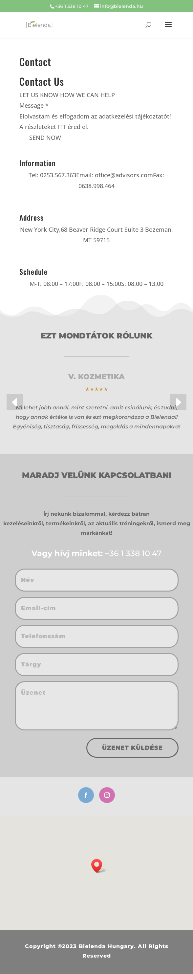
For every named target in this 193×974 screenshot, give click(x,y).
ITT (62, 127)
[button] (15, 402)
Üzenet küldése (132, 747)
